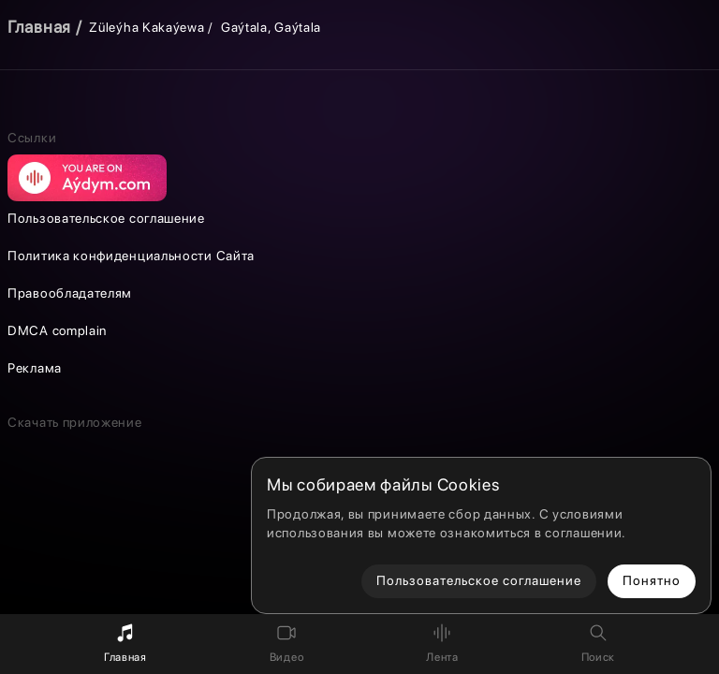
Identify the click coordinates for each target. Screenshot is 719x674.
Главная (39, 27)
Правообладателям (69, 293)
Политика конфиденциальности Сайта (131, 255)
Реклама (34, 367)
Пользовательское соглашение (106, 218)
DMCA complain (57, 330)
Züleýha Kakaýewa (146, 27)
